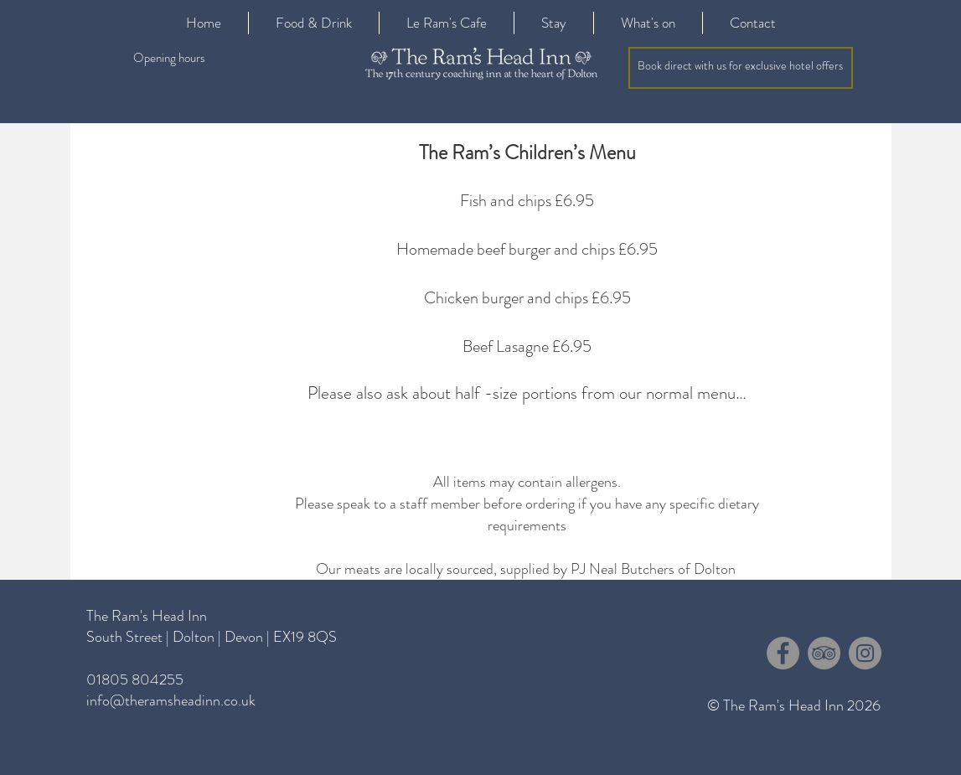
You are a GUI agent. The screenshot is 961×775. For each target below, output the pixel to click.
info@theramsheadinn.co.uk (171, 700)
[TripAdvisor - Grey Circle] (824, 653)
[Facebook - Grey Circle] (783, 653)
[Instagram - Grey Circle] (865, 653)
